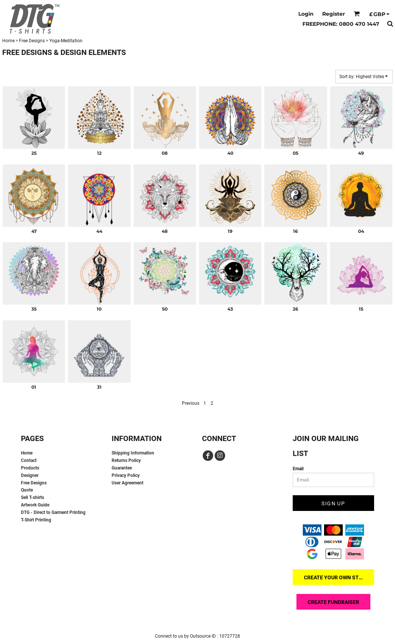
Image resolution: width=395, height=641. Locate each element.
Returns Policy (126, 460)
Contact (29, 460)
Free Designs (32, 40)
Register (333, 13)
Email (298, 468)
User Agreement (127, 483)
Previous (190, 403)
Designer (29, 475)
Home (8, 40)
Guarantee (122, 468)
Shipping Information (133, 453)
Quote (27, 490)
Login (306, 13)
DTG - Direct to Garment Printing (53, 512)
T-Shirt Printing (36, 520)
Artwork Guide (35, 505)
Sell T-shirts (32, 497)
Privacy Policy (126, 475)
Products (30, 468)
